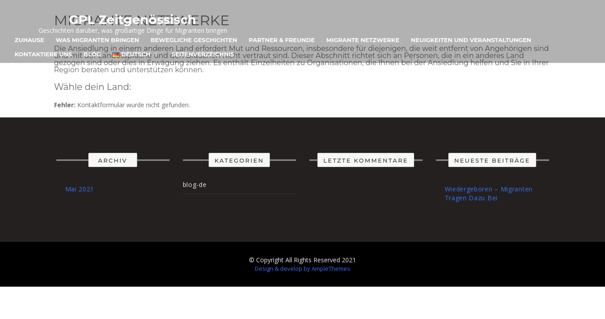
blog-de (195, 184)
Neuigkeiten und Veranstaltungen (471, 39)
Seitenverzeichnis (203, 54)
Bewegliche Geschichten (193, 39)
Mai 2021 (80, 189)
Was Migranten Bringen (97, 39)
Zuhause (29, 39)
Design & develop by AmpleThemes (302, 268)
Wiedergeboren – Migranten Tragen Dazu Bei (489, 193)
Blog (92, 54)
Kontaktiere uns (43, 54)
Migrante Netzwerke (362, 39)
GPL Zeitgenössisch (132, 19)
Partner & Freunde (282, 39)
